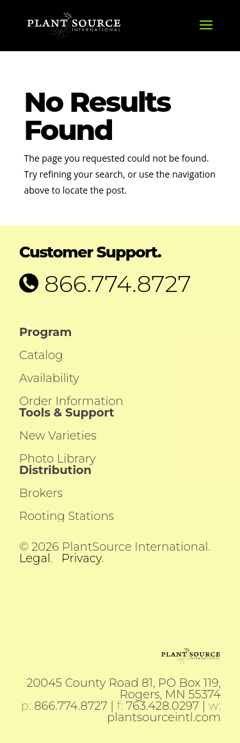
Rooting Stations (66, 516)
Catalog (41, 355)
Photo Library (57, 459)
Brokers (41, 493)
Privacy (81, 558)
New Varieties (58, 436)
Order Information (71, 401)
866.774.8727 (114, 284)
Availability (49, 378)
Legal (35, 558)
